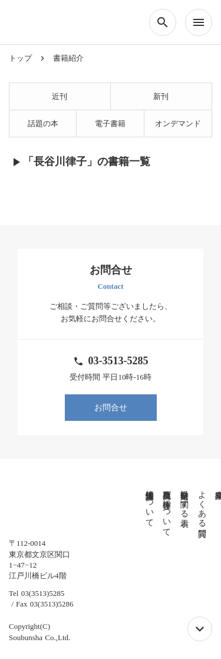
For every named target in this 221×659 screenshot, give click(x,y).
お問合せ (110, 407)
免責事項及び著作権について (137, 508)
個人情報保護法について (119, 504)
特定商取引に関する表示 (154, 499)
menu (199, 22)
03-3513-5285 (118, 361)
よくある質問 (171, 504)
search (163, 22)
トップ (20, 58)
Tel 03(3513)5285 (36, 582)
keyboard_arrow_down (200, 629)
